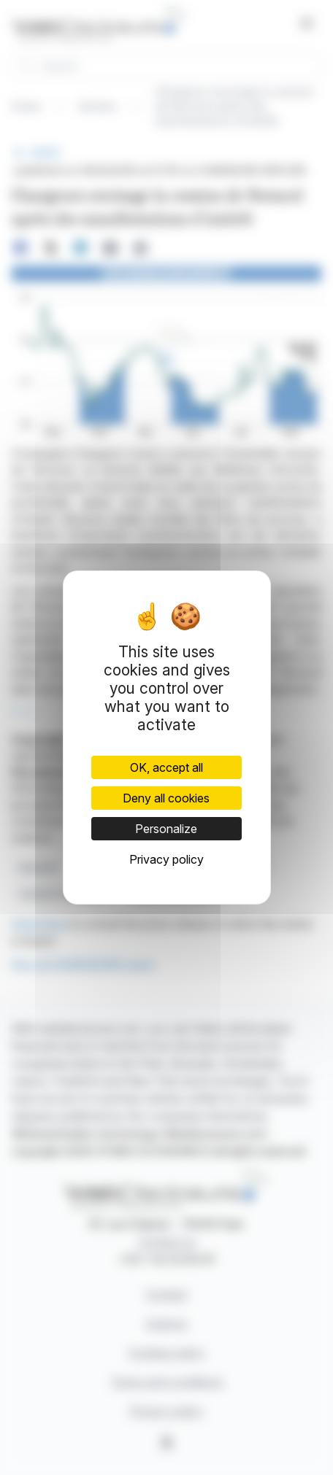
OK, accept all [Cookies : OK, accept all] (166, 767)
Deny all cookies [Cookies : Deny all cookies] (166, 798)
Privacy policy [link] (166, 859)
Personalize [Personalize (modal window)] (166, 828)
